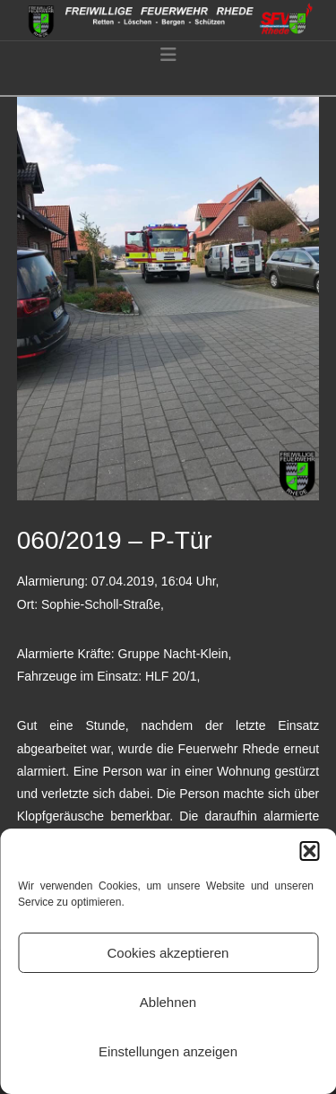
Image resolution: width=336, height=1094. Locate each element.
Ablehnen (168, 1002)
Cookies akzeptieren (168, 952)
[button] (309, 851)
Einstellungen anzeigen (168, 1051)
